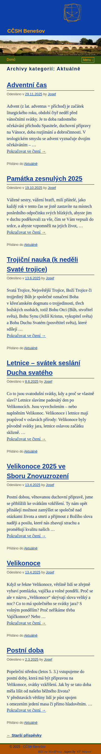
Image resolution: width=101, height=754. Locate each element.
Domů (11, 60)
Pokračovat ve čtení (26, 151)
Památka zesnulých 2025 (44, 178)
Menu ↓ (88, 60)
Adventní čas (27, 85)
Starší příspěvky (24, 735)
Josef (52, 94)
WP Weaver (83, 751)
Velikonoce (23, 563)
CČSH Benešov (26, 31)
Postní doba (25, 650)
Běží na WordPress (50, 751)
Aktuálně (31, 164)
